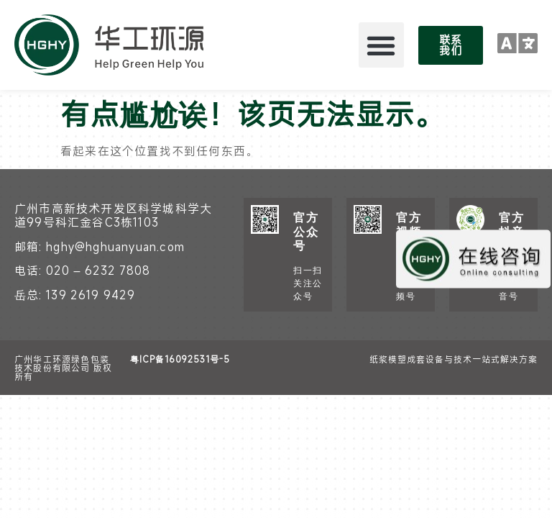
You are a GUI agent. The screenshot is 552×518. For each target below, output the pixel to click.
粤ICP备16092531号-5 (180, 359)
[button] (381, 45)
